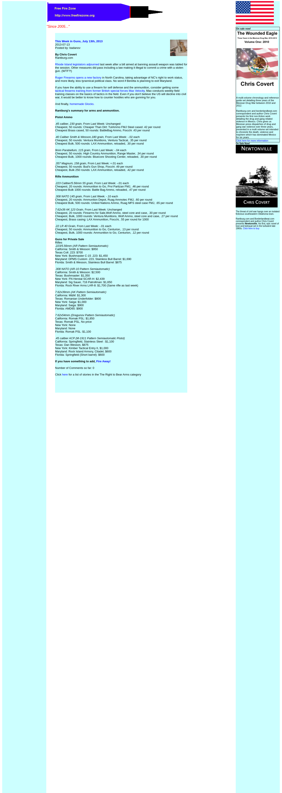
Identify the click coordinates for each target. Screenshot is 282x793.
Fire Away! (103, 361)
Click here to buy (251, 228)
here (65, 374)
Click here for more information (252, 140)
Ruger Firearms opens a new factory (78, 77)
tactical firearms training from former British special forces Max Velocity (100, 90)
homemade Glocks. (82, 104)
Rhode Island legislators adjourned (77, 64)
